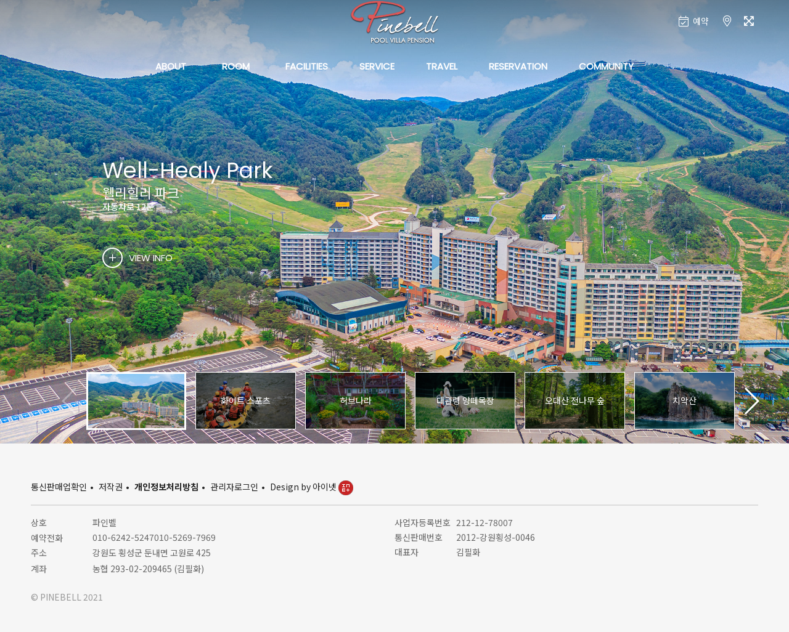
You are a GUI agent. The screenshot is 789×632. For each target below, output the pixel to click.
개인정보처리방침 (166, 486)
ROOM (236, 66)
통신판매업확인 (59, 486)
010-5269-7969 (185, 537)
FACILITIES (306, 66)
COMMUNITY (606, 66)
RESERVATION (518, 66)
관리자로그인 (234, 486)
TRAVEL (441, 66)
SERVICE (376, 66)
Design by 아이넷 (311, 486)
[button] (751, 401)
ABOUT (170, 66)
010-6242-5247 (123, 537)
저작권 (111, 486)
